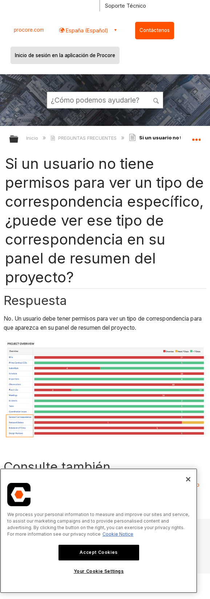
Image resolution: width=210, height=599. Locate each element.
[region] (98, 530)
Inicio (33, 138)
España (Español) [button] (86, 30)
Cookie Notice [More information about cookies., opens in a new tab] (117, 534)
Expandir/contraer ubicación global (196, 137)
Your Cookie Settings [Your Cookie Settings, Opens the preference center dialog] (99, 571)
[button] (156, 100)
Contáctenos (155, 30)
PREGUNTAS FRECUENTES (84, 138)
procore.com (29, 30)
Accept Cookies (98, 552)
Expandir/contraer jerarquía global (18, 139)
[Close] (188, 479)
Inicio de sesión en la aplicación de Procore (65, 55)
